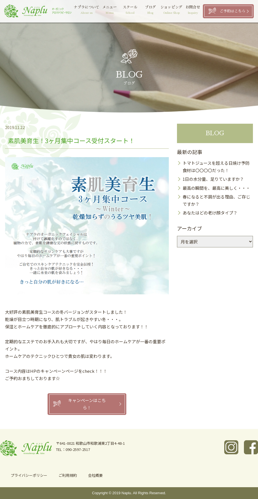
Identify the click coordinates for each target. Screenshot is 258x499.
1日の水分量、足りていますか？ (213, 179)
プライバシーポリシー (29, 475)
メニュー (112, 10)
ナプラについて (90, 10)
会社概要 (95, 475)
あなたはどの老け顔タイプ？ (210, 213)
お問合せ (193, 10)
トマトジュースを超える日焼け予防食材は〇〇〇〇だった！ (216, 166)
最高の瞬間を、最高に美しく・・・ (216, 188)
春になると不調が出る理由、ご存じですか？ (216, 200)
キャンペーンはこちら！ (87, 403)
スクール (132, 10)
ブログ (151, 10)
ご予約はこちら (232, 11)
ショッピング (172, 10)
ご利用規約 (68, 475)
